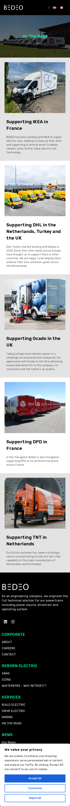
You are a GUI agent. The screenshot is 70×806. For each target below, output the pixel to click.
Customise (35, 788)
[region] (35, 775)
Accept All (35, 778)
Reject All (35, 798)
